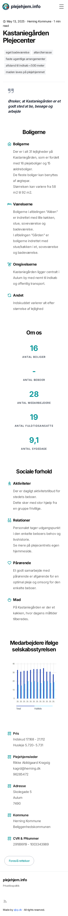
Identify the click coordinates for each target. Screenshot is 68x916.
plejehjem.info (15, 880)
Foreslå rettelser (19, 861)
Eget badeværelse (17, 52)
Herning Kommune (39, 21)
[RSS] (5, 901)
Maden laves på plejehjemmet (25, 72)
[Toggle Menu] (61, 6)
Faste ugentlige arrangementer (25, 59)
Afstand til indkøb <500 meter (25, 65)
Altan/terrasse (43, 52)
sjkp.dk (18, 909)
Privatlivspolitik (11, 885)
